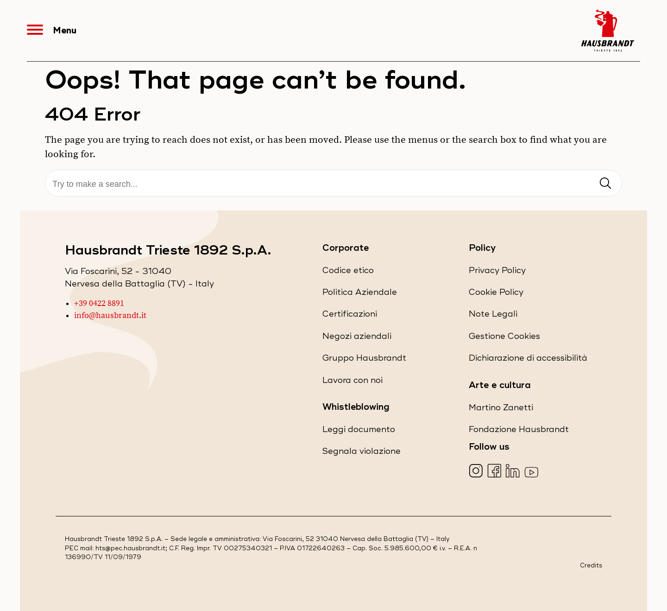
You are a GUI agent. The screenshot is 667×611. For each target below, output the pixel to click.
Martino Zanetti (501, 409)
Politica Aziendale (359, 294)
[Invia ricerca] (605, 183)
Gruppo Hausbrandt (364, 360)
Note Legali (493, 316)
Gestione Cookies (504, 336)
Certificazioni (349, 316)
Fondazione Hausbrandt (519, 431)
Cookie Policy (496, 294)
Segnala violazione (361, 453)
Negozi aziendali (356, 338)
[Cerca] (333, 184)
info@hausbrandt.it (110, 316)
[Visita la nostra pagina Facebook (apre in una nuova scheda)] (495, 472)
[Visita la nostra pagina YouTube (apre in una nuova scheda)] (532, 472)
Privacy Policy (497, 272)
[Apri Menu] (40, 30)
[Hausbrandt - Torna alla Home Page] (607, 31)
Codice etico (348, 272)
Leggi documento (358, 431)
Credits (591, 565)
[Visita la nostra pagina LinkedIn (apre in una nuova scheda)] (514, 472)
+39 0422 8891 (99, 304)
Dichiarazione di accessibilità (528, 360)
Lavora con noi (352, 382)
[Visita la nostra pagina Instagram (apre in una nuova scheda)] (477, 472)
